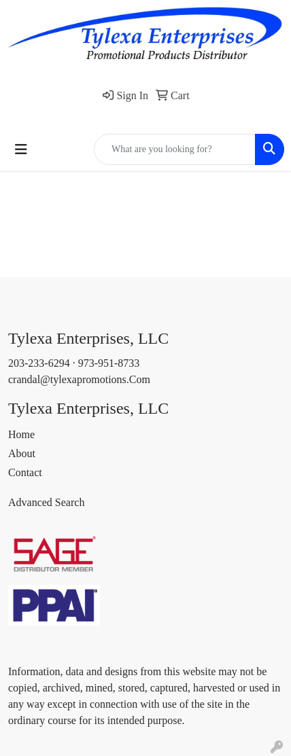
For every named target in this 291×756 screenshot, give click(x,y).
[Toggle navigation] (21, 149)
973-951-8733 (109, 363)
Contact (25, 472)
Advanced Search (46, 502)
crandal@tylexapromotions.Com (79, 379)
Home (21, 434)
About (21, 453)
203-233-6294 (39, 363)
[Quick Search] (175, 149)
